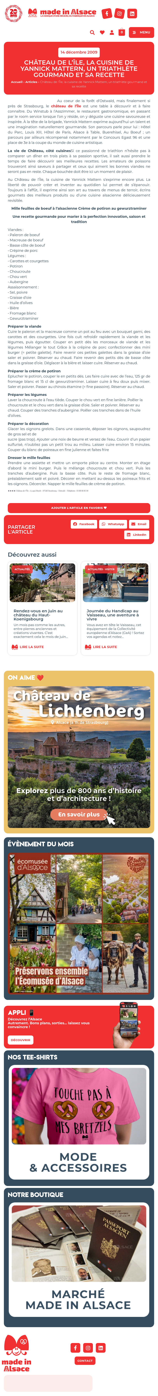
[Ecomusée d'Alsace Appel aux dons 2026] (79, 994)
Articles (31, 82)
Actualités (22, 569)
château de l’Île (66, 106)
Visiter (109, 569)
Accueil (17, 82)
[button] (84, 524)
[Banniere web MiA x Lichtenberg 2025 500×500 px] (79, 827)
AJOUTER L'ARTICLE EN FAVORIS (79, 508)
